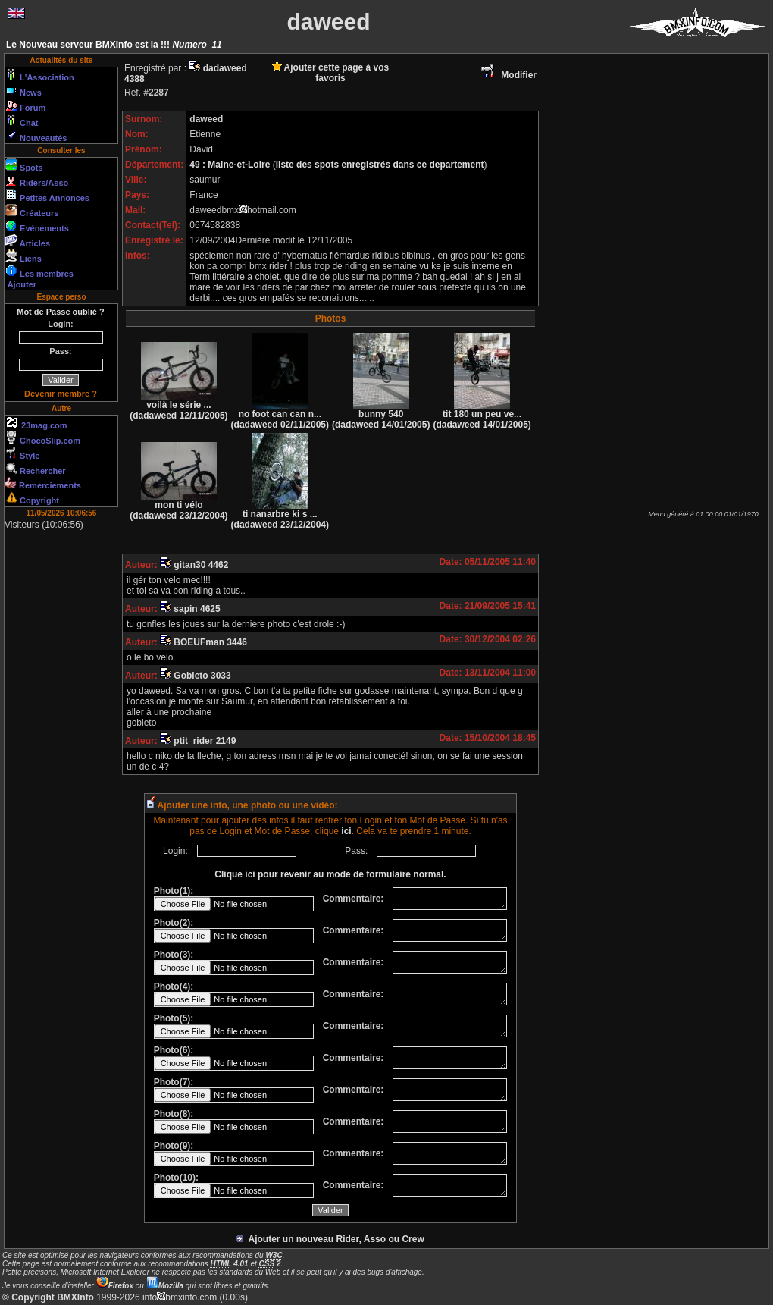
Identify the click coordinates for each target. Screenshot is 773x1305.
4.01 (230, 1264)
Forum (25, 105)
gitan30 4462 (194, 565)
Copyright (32, 498)
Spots (24, 165)
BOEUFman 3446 (203, 642)
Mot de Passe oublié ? (61, 311)
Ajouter (20, 284)
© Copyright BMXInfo (48, 1297)
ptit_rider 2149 (198, 741)
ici (346, 831)
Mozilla (164, 1285)
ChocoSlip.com (42, 438)
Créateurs (31, 211)
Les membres (39, 271)
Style (22, 453)
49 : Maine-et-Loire (230, 164)
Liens (23, 256)
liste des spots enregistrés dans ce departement (380, 164)
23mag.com (36, 423)
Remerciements (43, 483)
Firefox (114, 1285)
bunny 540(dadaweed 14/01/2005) (381, 415)
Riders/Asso (36, 180)
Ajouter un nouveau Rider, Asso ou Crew (330, 1239)
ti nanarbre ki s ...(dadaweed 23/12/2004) (280, 515)
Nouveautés (36, 136)
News (23, 90)
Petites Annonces (47, 195)
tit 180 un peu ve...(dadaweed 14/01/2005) (481, 415)
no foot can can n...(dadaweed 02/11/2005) (280, 415)
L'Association (39, 75)
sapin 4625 (190, 609)
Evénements (37, 226)
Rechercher (35, 468)
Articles (27, 241)
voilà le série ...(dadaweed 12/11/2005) (178, 406)
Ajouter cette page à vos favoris (331, 72)
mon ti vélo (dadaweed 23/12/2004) (178, 506)
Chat (22, 120)
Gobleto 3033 (195, 675)
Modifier (508, 75)
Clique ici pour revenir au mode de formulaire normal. (330, 874)
